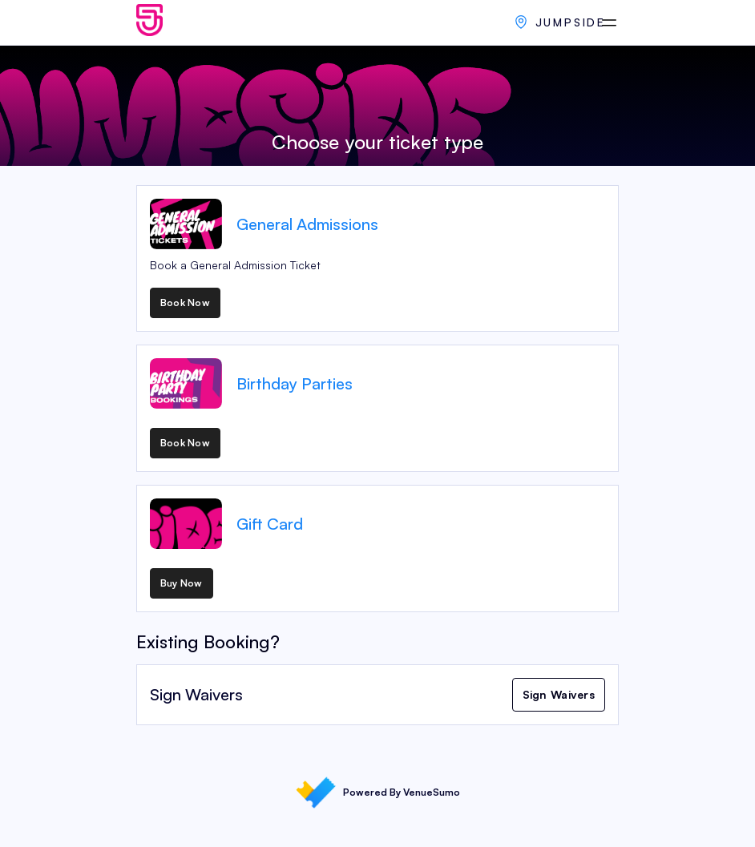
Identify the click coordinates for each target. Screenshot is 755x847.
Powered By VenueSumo (378, 792)
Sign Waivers (559, 694)
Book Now (185, 302)
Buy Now (181, 583)
